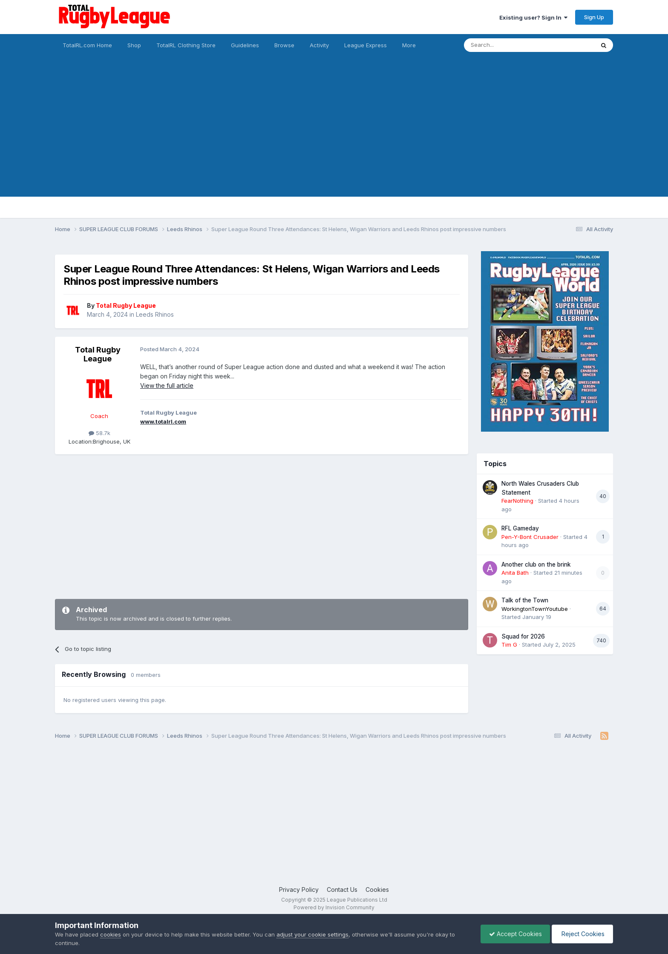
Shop (134, 45)
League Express (365, 45)
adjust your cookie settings (312, 934)
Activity (319, 45)
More (409, 45)
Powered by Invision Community (334, 907)
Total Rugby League (98, 354)
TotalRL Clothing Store (186, 45)
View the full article (166, 385)
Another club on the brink (536, 564)
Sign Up (594, 17)
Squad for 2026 (523, 636)
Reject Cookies (581, 933)
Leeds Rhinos (155, 314)
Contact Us (342, 889)
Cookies (377, 889)
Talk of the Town (524, 600)
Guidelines (245, 45)
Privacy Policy (299, 889)
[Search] (507, 45)
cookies (110, 934)
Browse (284, 45)
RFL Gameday (520, 528)
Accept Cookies (513, 933)
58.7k (99, 433)
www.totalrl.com (163, 421)
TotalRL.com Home (87, 45)
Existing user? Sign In (533, 17)
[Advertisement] (334, 137)
